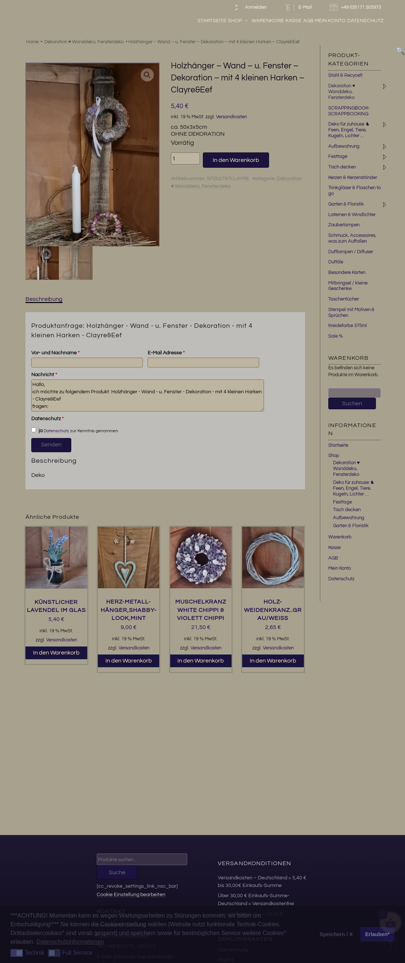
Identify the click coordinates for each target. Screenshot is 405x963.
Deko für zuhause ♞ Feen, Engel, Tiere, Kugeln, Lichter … (353, 488)
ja (37, 430)
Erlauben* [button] (377, 934)
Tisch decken (342, 167)
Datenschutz (365, 20)
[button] (147, 74)
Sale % (335, 336)
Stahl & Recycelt (345, 75)
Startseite (211, 20)
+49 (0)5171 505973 (356, 7)
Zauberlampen (344, 224)
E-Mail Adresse (166, 352)
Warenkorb (268, 20)
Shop (238, 20)
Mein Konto (330, 20)
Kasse (293, 20)
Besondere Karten (346, 272)
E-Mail (298, 7)
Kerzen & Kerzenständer (352, 177)
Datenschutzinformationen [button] (70, 942)
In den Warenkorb (236, 160)
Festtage (337, 156)
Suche (117, 872)
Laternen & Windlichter (352, 214)
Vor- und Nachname (55, 352)
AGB (308, 20)
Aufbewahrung (344, 146)
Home (32, 41)
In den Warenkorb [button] (56, 653)
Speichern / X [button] (336, 934)
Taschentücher (343, 299)
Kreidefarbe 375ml (347, 325)
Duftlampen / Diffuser (350, 251)
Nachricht (44, 374)
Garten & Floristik (346, 204)
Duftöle (335, 261)
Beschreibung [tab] (44, 299)
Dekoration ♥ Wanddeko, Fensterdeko (84, 41)
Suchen (352, 403)
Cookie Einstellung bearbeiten (131, 894)
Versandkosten (231, 117)
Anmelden (248, 7)
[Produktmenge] (185, 158)
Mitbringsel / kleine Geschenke (348, 285)
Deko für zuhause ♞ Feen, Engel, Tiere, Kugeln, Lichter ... (349, 130)
